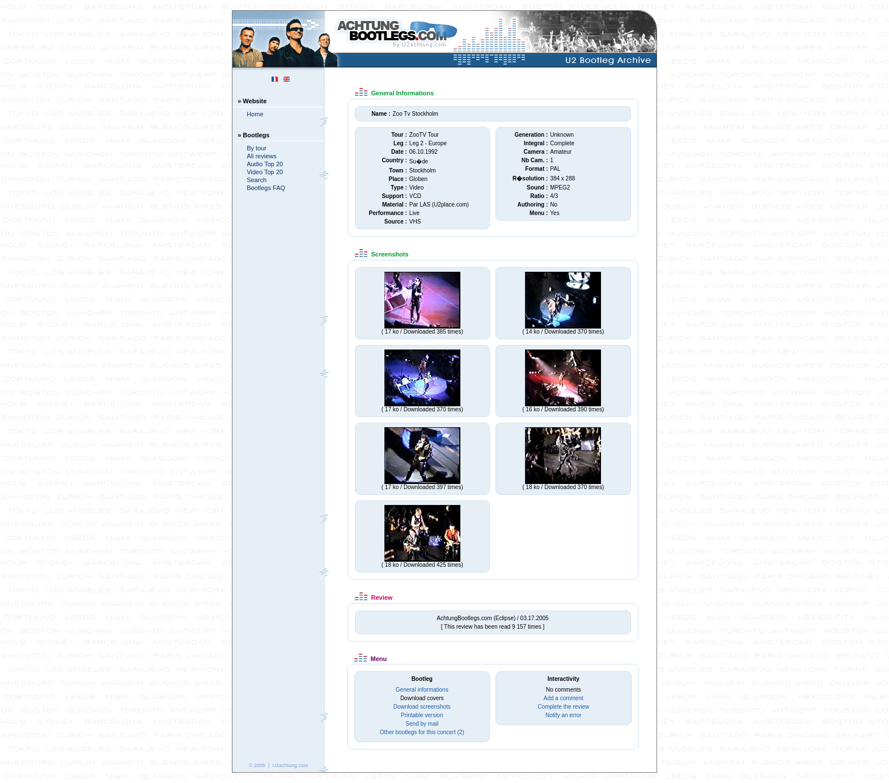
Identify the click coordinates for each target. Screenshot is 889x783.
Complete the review (563, 707)
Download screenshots (422, 707)
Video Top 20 (265, 172)
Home (255, 114)
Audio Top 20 (265, 164)
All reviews (262, 156)
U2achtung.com (290, 765)
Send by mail (421, 724)
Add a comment (563, 698)
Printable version (422, 715)
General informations (422, 690)
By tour (256, 148)
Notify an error (563, 715)
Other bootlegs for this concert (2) (422, 732)
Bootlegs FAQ (266, 187)
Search (256, 179)
